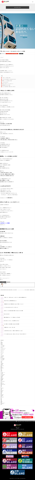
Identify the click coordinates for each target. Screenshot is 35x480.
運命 (1, 399)
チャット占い (2, 352)
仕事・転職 (2, 365)
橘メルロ (13, 53)
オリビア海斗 (2, 355)
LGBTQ (2, 342)
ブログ (1, 354)
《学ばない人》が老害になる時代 (6, 77)
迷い (1, 397)
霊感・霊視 (2, 403)
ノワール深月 (2, 356)
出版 (1, 370)
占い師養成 (2, 375)
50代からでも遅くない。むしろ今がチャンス (7, 83)
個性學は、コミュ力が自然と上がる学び (7, 80)
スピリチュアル (3, 349)
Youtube (2, 344)
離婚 (1, 402)
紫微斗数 (2, 391)
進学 (1, 398)
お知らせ (2, 347)
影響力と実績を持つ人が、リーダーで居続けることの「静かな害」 (12, 317)
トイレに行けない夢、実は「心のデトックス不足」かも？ (11, 307)
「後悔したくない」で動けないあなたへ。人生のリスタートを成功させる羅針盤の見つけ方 (15, 297)
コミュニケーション (9, 53)
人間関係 (2, 364)
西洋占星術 (2, 394)
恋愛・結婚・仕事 (3, 384)
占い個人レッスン (3, 372)
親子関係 (2, 395)
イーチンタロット (3, 345)
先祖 (1, 368)
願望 (1, 404)
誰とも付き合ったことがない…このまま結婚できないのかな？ (11, 320)
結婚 (1, 393)
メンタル (2, 360)
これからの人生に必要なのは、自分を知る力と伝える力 (9, 79)
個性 (1, 366)
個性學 (1, 367)
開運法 (1, 401)
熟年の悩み (15, 53)
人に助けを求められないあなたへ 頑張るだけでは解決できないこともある (13, 330)
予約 (1, 362)
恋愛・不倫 (2, 383)
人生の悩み (2, 363)
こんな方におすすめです (5, 82)
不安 (1, 361)
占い (1, 371)
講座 (1, 396)
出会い (1, 369)
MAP (23, 429)
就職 (1, 380)
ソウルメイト (2, 351)
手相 (1, 386)
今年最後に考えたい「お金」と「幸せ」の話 (9, 327)
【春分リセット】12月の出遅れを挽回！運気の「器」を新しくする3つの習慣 (13, 310)
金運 (1, 400)
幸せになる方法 (3, 381)
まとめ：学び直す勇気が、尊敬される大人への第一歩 (8, 86)
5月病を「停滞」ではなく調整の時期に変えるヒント (10, 300)
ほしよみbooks (2, 358)
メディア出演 (2, 359)
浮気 (1, 389)
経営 (1, 392)
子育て (1, 377)
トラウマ (2, 353)
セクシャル (2, 350)
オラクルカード (3, 346)
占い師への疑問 (3, 374)
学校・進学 (2, 378)
